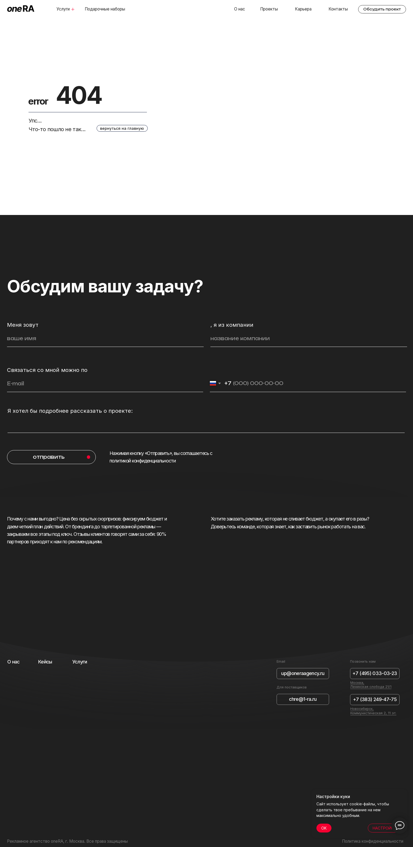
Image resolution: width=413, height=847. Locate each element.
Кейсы (45, 662)
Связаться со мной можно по (47, 370)
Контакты (338, 9)
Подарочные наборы (105, 9)
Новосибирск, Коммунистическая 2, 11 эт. (373, 711)
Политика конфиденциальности (372, 841)
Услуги (63, 9)
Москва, (357, 683)
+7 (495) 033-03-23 (374, 673)
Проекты (269, 9)
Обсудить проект (382, 9)
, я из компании (231, 324)
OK (324, 828)
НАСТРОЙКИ (384, 828)
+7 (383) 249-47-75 (375, 699)
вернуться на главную (122, 128)
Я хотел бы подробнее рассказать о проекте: (70, 410)
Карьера (303, 9)
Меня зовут (22, 324)
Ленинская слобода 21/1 (370, 687)
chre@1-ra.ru (302, 699)
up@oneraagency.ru (302, 673)
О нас (239, 9)
